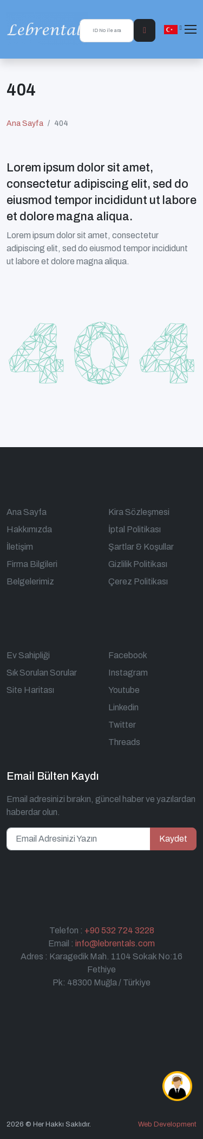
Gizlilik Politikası (137, 564)
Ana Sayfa (24, 123)
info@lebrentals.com (115, 943)
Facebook (127, 655)
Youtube (124, 690)
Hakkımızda (29, 529)
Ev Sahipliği (28, 655)
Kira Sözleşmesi (138, 512)
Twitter (122, 724)
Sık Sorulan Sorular (41, 672)
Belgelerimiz (30, 581)
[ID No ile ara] (107, 30)
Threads (124, 742)
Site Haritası (30, 690)
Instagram (128, 672)
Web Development (167, 1124)
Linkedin (123, 707)
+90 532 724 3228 (119, 930)
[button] (173, 29)
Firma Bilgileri (31, 564)
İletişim (19, 546)
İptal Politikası (134, 529)
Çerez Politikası (138, 581)
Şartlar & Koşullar (141, 546)
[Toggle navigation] (191, 29)
